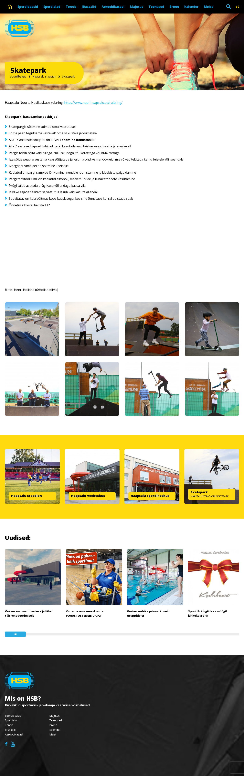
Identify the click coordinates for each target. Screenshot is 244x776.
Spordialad (51, 7)
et (237, 6)
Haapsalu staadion (44, 76)
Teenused (156, 7)
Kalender (191, 7)
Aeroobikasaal (113, 7)
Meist (208, 7)
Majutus (136, 7)
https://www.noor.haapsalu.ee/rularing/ (93, 102)
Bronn (174, 7)
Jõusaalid (89, 7)
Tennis (71, 7)
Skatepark (68, 76)
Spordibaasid (27, 7)
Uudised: (18, 538)
